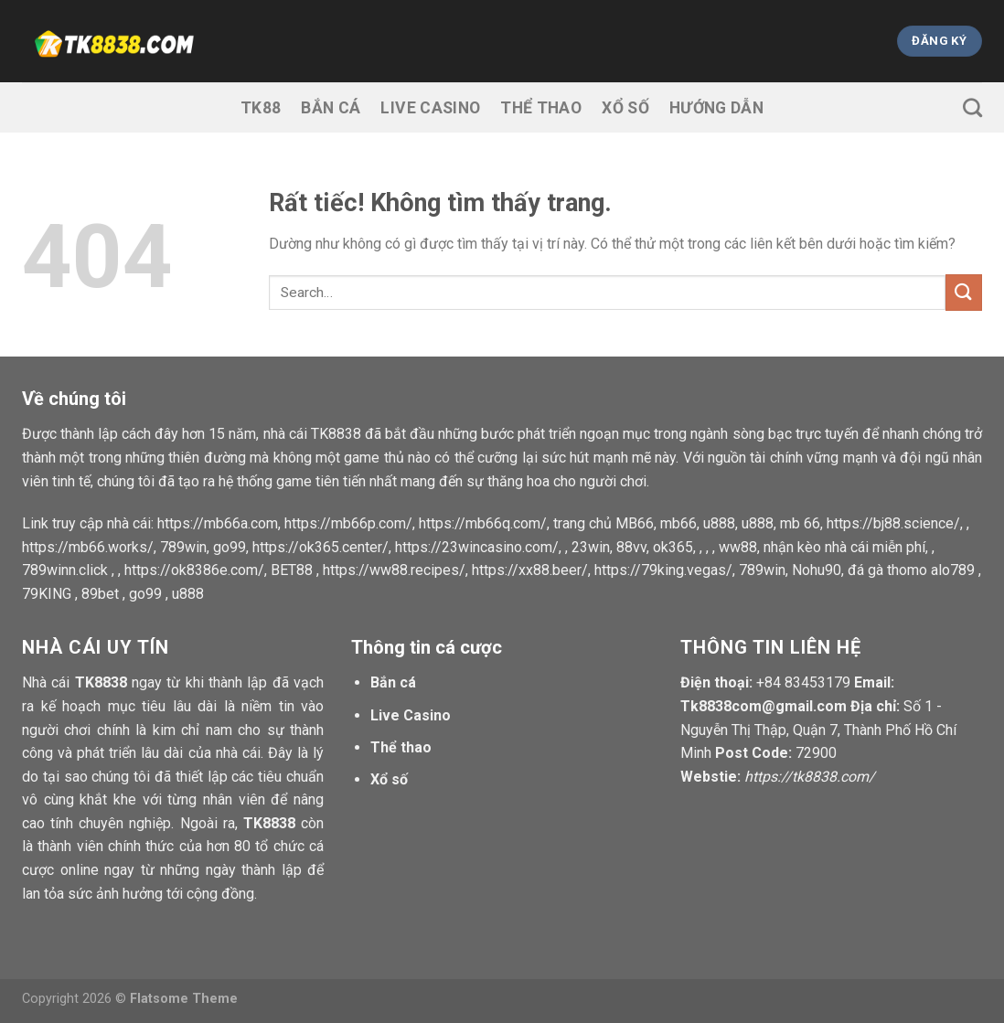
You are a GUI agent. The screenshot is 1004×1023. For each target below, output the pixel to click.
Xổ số (625, 108)
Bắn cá (330, 108)
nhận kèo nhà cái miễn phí (844, 547)
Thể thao (541, 108)
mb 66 (800, 523)
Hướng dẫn (716, 108)
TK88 (260, 108)
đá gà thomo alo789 (911, 570)
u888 (719, 523)
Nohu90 (816, 570)
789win (183, 547)
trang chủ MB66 (603, 523)
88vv (631, 547)
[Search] (972, 107)
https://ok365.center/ (320, 547)
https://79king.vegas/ (663, 570)
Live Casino (430, 108)
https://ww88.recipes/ (394, 570)
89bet (100, 593)
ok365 (673, 547)
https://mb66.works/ (88, 547)
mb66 (678, 523)
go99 (229, 547)
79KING (46, 593)
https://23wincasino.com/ (477, 547)
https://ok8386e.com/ (194, 570)
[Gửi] (963, 292)
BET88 (292, 570)
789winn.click (65, 570)
